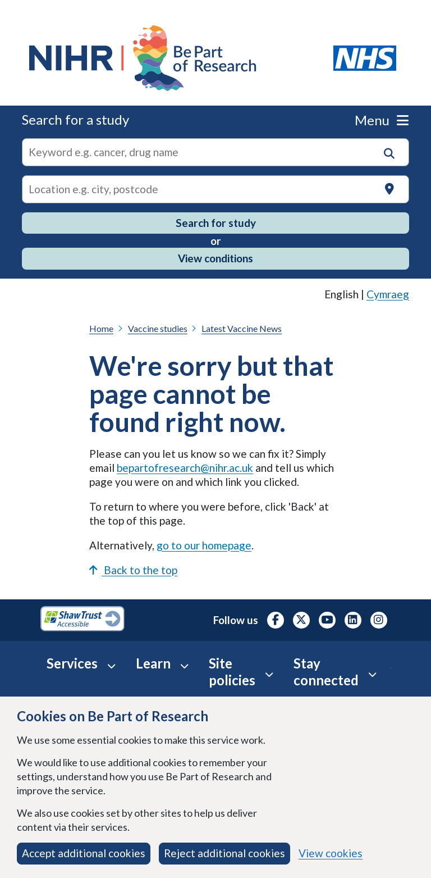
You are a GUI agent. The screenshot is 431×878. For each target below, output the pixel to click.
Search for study (216, 222)
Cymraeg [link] (387, 294)
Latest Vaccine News (241, 328)
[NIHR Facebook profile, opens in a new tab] (275, 620)
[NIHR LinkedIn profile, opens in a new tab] (353, 620)
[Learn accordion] (184, 665)
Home (101, 328)
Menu (382, 120)
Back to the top (133, 569)
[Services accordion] (111, 665)
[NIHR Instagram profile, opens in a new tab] (379, 620)
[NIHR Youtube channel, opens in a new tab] (327, 620)
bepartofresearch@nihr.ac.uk (185, 467)
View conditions (215, 258)
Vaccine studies (157, 328)
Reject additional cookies (224, 853)
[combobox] (215, 152)
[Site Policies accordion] (269, 674)
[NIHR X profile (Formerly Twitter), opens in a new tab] (301, 620)
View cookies (331, 853)
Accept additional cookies (83, 853)
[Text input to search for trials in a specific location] (215, 189)
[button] (389, 154)
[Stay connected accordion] (372, 674)
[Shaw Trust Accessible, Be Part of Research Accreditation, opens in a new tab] (82, 620)
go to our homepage (204, 545)
